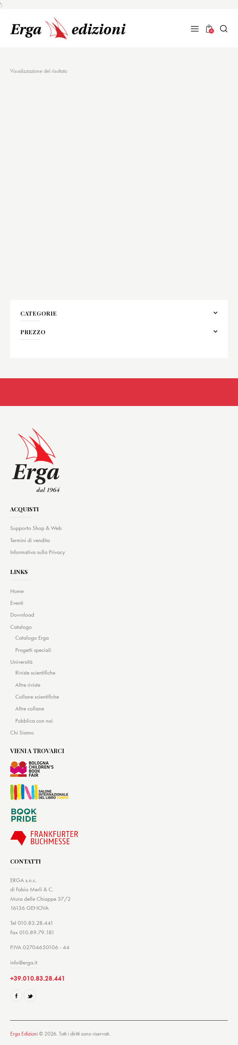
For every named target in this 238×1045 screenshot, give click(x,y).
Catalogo (21, 627)
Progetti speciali (33, 650)
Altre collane (29, 708)
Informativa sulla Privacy (37, 552)
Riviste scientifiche (35, 672)
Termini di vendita (30, 540)
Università (21, 661)
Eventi (16, 602)
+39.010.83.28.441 (37, 978)
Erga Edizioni (24, 1033)
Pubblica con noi (34, 720)
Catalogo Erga (32, 637)
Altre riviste (27, 684)
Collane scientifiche (37, 696)
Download (22, 614)
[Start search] (223, 28)
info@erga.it (23, 962)
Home (17, 591)
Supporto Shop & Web (36, 528)
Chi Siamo (22, 732)
